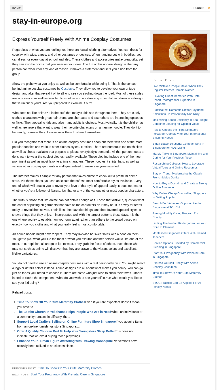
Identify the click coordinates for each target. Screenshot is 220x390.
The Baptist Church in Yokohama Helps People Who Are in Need (64, 312)
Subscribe (198, 8)
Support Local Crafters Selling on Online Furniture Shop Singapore (66, 321)
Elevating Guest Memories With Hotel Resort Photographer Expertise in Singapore (176, 100)
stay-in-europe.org (47, 20)
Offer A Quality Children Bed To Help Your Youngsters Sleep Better (66, 331)
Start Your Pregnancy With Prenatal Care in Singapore (67, 374)
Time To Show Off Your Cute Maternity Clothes (51, 302)
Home (16, 8)
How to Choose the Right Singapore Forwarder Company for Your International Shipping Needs (179, 133)
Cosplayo (67, 88)
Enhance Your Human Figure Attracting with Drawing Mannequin (64, 341)
